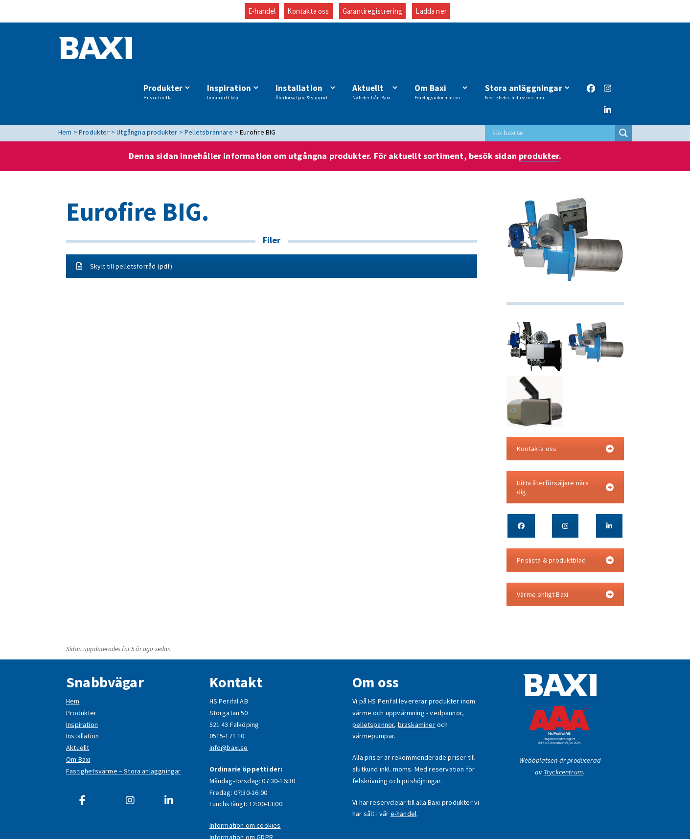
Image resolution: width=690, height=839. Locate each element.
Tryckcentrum (563, 730)
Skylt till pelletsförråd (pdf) (124, 224)
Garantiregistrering (372, 11)
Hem (73, 660)
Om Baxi (438, 50)
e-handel (403, 772)
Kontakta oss (308, 11)
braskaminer (417, 683)
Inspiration (235, 50)
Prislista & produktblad (565, 518)
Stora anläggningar (523, 50)
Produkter (170, 50)
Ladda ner (431, 11)
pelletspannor (373, 683)
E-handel (262, 11)
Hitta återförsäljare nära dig (565, 445)
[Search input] (552, 92)
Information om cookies (245, 784)
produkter (539, 114)
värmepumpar (373, 694)
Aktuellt (374, 50)
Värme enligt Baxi (565, 552)
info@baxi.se (228, 706)
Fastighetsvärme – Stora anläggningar (123, 729)
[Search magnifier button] (623, 92)
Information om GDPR (241, 796)
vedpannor (446, 671)
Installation (306, 50)
